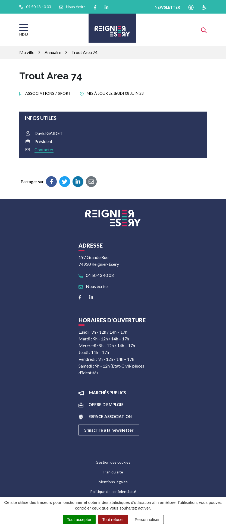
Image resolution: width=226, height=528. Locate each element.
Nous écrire (93, 286)
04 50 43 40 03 (96, 275)
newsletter (167, 7)
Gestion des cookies (113, 462)
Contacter (44, 149)
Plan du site (113, 472)
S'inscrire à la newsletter (109, 429)
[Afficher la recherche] (204, 30)
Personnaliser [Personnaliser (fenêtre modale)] (147, 519)
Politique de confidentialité (113, 491)
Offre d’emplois (106, 404)
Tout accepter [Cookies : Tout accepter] (79, 519)
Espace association (110, 416)
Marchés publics (107, 392)
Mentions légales (113, 481)
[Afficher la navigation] (23, 30)
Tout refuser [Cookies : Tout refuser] (113, 519)
